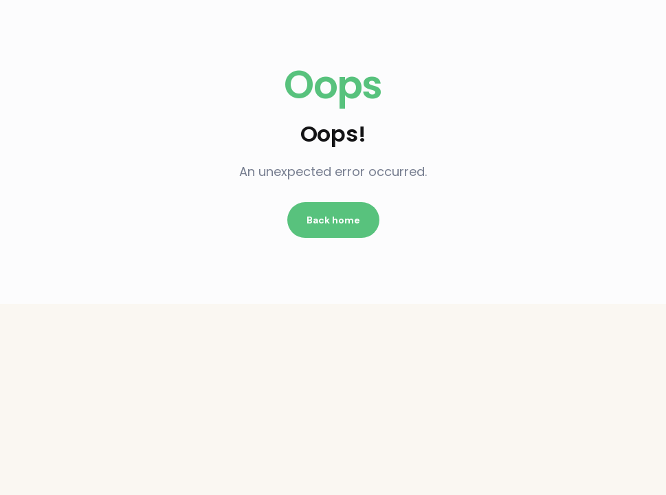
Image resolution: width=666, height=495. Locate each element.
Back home (333, 220)
